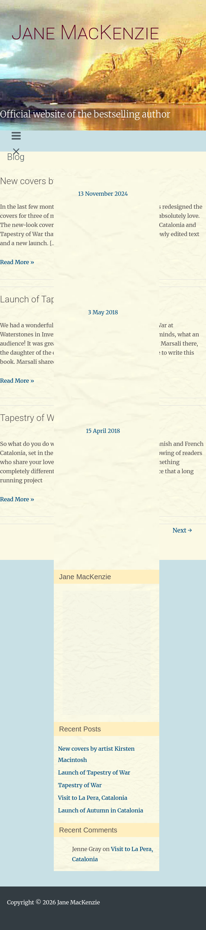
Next (182, 530)
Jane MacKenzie (85, 32)
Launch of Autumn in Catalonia (100, 810)
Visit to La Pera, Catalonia (92, 797)
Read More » (17, 262)
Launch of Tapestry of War (94, 772)
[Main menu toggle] (16, 139)
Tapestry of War (31, 418)
